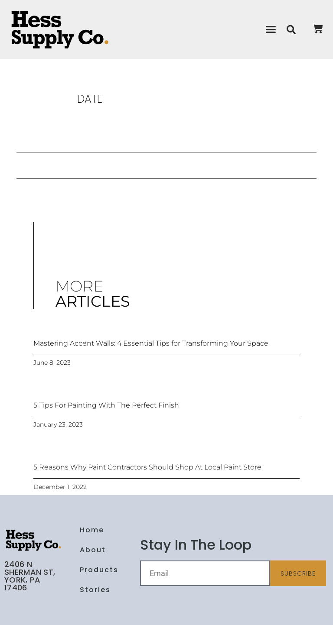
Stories (95, 590)
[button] (270, 29)
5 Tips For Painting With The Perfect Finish (106, 405)
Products (99, 570)
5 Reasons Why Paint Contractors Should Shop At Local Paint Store (147, 467)
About (93, 550)
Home (92, 530)
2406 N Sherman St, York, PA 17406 (29, 576)
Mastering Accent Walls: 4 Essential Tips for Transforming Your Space (150, 343)
